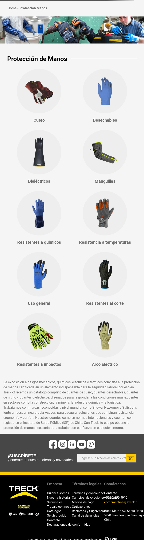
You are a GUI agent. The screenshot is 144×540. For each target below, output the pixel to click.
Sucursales (55, 502)
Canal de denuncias (85, 515)
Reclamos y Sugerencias (88, 511)
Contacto (53, 520)
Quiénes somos (58, 493)
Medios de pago (83, 502)
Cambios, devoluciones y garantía (88, 497)
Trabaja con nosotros (59, 507)
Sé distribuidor (57, 515)
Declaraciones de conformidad (59, 524)
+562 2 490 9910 (115, 497)
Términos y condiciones (88, 493)
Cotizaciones (81, 507)
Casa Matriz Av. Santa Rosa (120, 511)
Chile (107, 520)
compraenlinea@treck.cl (120, 502)
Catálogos (54, 511)
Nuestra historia (58, 497)
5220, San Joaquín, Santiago (120, 515)
